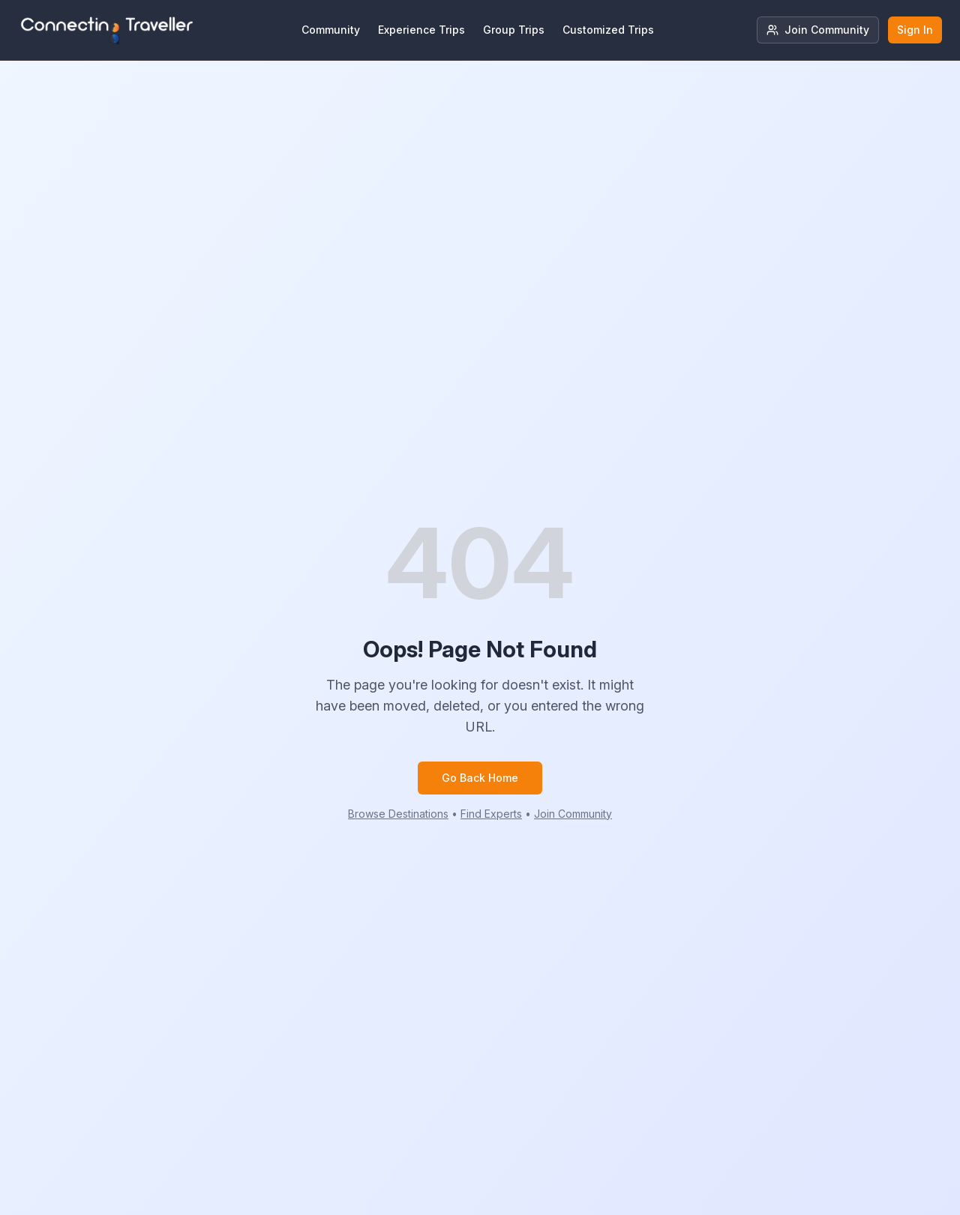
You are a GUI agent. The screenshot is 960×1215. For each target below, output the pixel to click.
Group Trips (513, 29)
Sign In (915, 29)
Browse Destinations (398, 813)
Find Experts (491, 813)
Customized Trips (608, 29)
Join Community (817, 29)
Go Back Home (480, 777)
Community (331, 29)
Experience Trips (421, 29)
